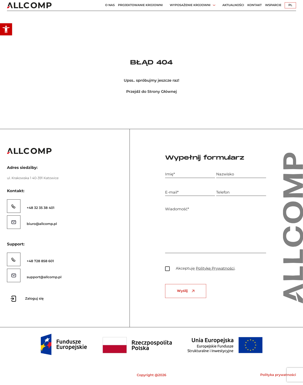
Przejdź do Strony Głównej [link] (151, 92)
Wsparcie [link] (273, 5)
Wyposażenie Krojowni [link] (190, 5)
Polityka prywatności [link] (278, 375)
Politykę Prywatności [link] (215, 268)
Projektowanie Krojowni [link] (140, 5)
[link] (6, 29)
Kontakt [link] (254, 5)
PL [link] (290, 5)
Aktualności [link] (233, 5)
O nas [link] (110, 5)
